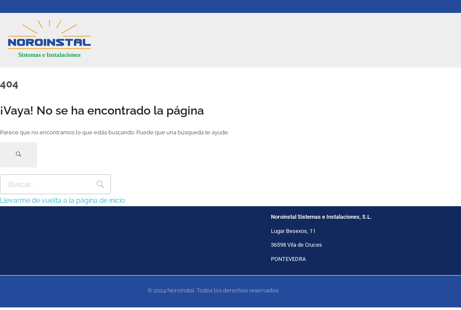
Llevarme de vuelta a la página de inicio (62, 200)
